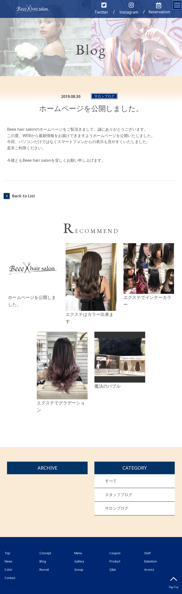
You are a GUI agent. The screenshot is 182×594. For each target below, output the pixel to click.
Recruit (44, 570)
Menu (78, 553)
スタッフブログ (118, 494)
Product (114, 561)
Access (149, 570)
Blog (42, 561)
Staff (147, 553)
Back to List (23, 196)
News (8, 561)
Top (7, 553)
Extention (150, 561)
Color (8, 570)
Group (78, 570)
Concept (45, 553)
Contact (10, 578)
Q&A (112, 570)
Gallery (79, 561)
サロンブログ (116, 508)
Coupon (115, 553)
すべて (111, 480)
